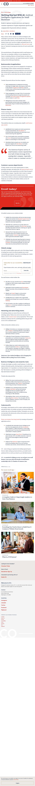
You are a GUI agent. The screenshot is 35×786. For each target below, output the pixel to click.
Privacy (2, 619)
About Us (3, 618)
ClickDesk (8, 242)
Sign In (29, 5)
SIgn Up (17, 203)
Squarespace (25, 287)
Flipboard (3, 610)
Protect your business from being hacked (10, 419)
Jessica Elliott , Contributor (9, 31)
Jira (14, 98)
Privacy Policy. (19, 273)
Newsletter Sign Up (6, 571)
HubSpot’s (10, 330)
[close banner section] (33, 1)
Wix (22, 281)
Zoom (22, 87)
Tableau (20, 383)
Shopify (13, 293)
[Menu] (1, 4)
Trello (18, 98)
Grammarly (8, 105)
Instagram (4, 600)
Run (2, 12)
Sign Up (32, 5)
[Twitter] (8, 33)
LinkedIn (3, 602)
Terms (2, 622)
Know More (16, 779)
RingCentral (16, 87)
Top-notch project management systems (20, 96)
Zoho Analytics (14, 398)
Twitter (3, 605)
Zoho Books (19, 143)
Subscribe (26, 270)
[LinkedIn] (10, 33)
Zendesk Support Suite (23, 218)
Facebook (3, 607)
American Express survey (27, 169)
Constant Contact (13, 316)
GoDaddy (8, 300)
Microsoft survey (26, 44)
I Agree (17, 783)
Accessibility (3, 620)
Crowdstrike (25, 427)
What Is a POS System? (9, 557)
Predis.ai (18, 346)
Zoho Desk (24, 226)
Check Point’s (19, 434)
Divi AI (9, 305)
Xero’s (9, 138)
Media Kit (4, 577)
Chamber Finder (5, 566)
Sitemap (2, 623)
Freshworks (28, 338)
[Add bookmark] (17, 34)
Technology (8, 12)
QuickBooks (21, 130)
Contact (2, 616)
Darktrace (14, 441)
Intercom (16, 235)
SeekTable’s (13, 389)
